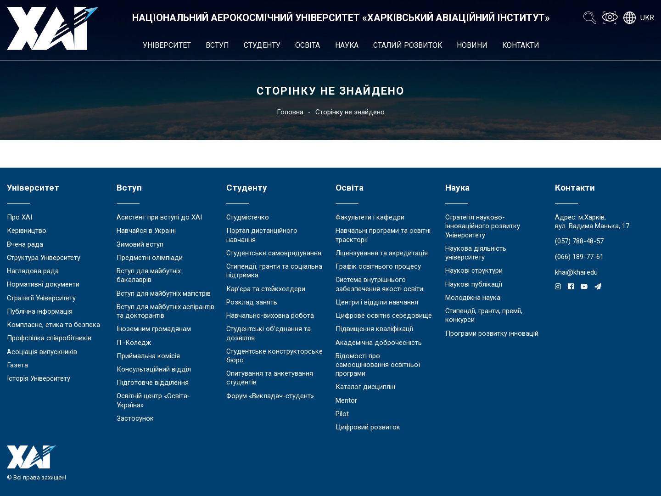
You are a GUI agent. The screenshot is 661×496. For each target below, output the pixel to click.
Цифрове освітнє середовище (384, 315)
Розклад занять (251, 302)
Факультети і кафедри (370, 217)
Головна (290, 112)
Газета (17, 365)
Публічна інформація (40, 311)
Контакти (520, 45)
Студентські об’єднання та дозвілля (268, 333)
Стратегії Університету (41, 298)
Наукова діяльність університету (475, 252)
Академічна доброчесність (379, 342)
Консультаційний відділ (154, 369)
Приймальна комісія (148, 356)
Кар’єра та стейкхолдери (265, 289)
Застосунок (135, 418)
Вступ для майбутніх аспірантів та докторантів (165, 311)
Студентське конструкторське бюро (274, 355)
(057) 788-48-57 (579, 241)
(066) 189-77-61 (579, 257)
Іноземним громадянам (154, 329)
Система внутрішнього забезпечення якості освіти (379, 284)
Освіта (307, 45)
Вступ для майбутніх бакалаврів (149, 275)
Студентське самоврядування (273, 253)
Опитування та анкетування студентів (269, 377)
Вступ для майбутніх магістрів (164, 293)
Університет (167, 45)
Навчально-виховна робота (270, 315)
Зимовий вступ (140, 244)
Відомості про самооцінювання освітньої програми (378, 365)
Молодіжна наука (472, 297)
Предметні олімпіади (150, 258)
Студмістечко (247, 217)
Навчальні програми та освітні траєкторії (383, 234)
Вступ (217, 45)
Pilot (342, 414)
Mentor (346, 400)
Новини (472, 45)
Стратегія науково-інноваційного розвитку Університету (482, 226)
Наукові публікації (473, 284)
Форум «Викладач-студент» (270, 396)
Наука (347, 45)
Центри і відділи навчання (377, 302)
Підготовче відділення (153, 382)
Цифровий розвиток (368, 427)
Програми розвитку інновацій (491, 333)
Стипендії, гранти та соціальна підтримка (274, 270)
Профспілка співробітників (49, 338)
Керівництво (26, 230)
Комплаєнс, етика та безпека (53, 325)
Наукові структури (474, 270)
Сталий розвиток (407, 45)
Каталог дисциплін (365, 387)
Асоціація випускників (42, 352)
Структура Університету (43, 258)
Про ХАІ (19, 217)
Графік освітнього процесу (378, 266)
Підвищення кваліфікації (374, 329)
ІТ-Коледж (134, 342)
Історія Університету (38, 378)
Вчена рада (25, 244)
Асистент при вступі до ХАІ (159, 217)
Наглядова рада (33, 271)
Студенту (262, 45)
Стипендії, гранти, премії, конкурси (483, 315)
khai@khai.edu (576, 272)
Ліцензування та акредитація (382, 253)
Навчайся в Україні (146, 230)
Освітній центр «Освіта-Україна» (153, 400)
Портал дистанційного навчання (261, 234)
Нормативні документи (43, 284)
